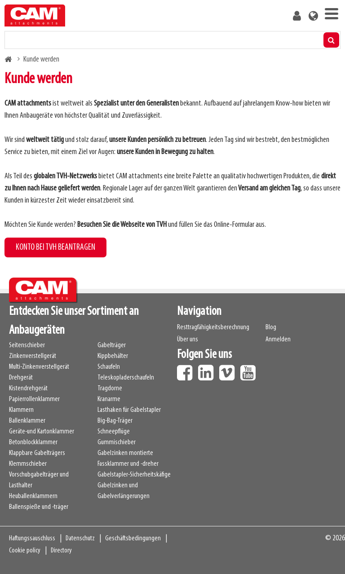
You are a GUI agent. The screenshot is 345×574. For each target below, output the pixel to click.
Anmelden (278, 339)
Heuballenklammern (33, 496)
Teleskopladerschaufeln (125, 377)
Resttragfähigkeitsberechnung (213, 327)
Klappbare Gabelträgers (37, 453)
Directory (61, 550)
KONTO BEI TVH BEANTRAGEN (55, 247)
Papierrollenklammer (34, 399)
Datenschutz (80, 538)
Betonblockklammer (33, 442)
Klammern (21, 410)
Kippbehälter (112, 356)
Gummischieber (116, 442)
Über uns (187, 339)
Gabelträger (111, 345)
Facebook (187, 369)
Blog (270, 327)
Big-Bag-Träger (115, 420)
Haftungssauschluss (32, 538)
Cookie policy (24, 550)
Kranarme (108, 399)
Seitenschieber (27, 345)
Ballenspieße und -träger (38, 507)
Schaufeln (108, 367)
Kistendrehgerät (28, 388)
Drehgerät (21, 377)
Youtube (250, 369)
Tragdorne (109, 388)
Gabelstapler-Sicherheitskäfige (134, 474)
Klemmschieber (28, 464)
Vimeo (229, 369)
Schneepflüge (113, 431)
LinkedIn (208, 369)
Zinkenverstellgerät (32, 356)
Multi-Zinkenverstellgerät (39, 367)
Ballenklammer (27, 420)
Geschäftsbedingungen (133, 538)
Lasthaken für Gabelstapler (129, 410)
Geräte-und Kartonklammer (41, 431)
